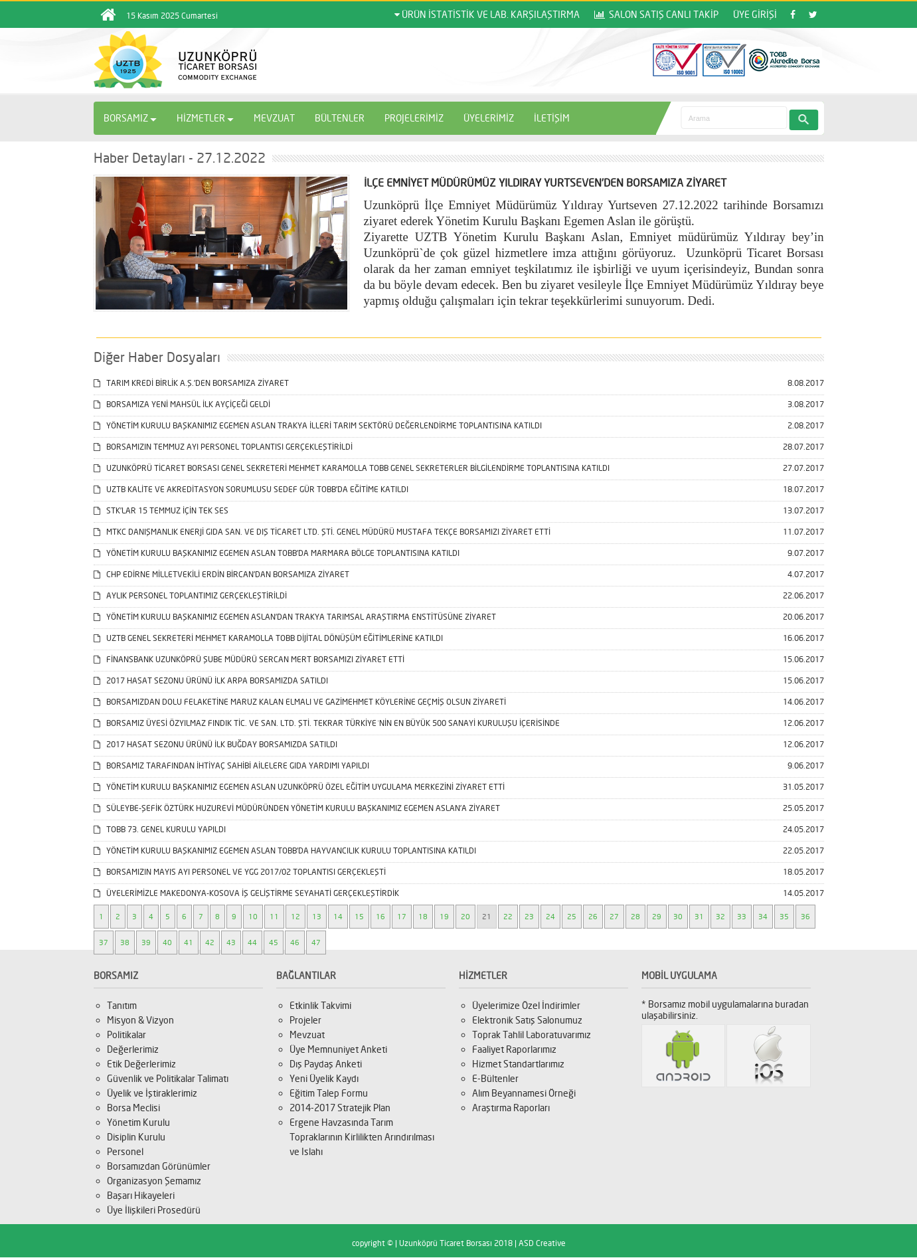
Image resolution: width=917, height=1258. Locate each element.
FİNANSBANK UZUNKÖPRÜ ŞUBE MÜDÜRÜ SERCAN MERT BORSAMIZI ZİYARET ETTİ (249, 659)
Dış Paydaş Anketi (326, 1063)
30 (678, 916)
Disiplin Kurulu (136, 1136)
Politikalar (126, 1034)
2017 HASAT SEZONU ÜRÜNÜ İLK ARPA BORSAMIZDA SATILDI (211, 680)
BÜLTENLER (340, 118)
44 (252, 942)
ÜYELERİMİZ (488, 118)
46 (294, 942)
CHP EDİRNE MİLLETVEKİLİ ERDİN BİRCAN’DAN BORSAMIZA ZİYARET (221, 574)
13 (316, 916)
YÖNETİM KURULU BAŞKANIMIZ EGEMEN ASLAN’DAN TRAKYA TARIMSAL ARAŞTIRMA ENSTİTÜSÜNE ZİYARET (295, 617)
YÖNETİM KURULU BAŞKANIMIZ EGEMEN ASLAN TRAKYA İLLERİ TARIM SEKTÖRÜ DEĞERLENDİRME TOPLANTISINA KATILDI (318, 425)
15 (359, 916)
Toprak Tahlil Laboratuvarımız (531, 1034)
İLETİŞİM (552, 118)
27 (614, 916)
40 (167, 942)
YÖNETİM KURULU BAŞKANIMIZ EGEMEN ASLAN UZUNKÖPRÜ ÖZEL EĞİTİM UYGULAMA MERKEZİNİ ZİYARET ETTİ (299, 787)
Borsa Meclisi (133, 1107)
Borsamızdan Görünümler (158, 1166)
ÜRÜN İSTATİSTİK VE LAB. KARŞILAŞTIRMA (487, 14)
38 (124, 942)
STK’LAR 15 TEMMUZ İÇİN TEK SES (161, 510)
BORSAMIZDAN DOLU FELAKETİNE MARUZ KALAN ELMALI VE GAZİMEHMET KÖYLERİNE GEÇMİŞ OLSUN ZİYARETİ (300, 702)
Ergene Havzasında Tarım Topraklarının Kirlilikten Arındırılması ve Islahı (362, 1137)
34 (763, 916)
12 (295, 916)
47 (316, 942)
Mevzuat (307, 1034)
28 (635, 916)
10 (253, 916)
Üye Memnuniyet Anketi (338, 1049)
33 (741, 916)
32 (720, 916)
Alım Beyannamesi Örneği (524, 1093)
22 (508, 916)
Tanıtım (122, 1005)
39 (146, 942)
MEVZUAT (274, 118)
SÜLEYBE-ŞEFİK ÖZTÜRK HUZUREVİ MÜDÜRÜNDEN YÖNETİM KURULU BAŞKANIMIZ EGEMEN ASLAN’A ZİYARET (297, 808)
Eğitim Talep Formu (329, 1093)
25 (571, 916)
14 (338, 916)
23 (529, 916)
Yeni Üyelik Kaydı (324, 1078)
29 (656, 916)
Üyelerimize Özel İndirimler (526, 1005)
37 (103, 942)
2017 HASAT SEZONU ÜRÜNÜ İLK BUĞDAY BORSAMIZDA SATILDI (215, 744)
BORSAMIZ (130, 118)
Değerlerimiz (133, 1049)
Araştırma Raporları (511, 1107)
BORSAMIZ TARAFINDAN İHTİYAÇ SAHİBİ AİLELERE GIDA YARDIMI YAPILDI (231, 765)
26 (593, 916)
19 (444, 916)
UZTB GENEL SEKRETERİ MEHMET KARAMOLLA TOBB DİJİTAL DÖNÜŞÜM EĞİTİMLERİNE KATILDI (268, 638)
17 (401, 916)
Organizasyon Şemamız (154, 1180)
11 (274, 916)
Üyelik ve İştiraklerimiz (152, 1093)
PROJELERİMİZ (414, 118)
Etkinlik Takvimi (320, 1005)
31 (699, 916)
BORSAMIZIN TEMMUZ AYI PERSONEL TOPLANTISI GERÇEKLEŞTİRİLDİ (223, 447)
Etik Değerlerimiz (141, 1063)
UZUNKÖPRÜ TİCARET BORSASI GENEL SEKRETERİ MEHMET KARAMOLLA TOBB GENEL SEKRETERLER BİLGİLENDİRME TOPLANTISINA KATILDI (352, 468)
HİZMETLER (205, 118)
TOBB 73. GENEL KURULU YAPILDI (160, 829)
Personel (125, 1151)
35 (784, 916)
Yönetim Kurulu (138, 1122)
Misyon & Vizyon (140, 1020)
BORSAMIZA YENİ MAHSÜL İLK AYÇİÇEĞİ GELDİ (182, 404)
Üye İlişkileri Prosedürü (154, 1209)
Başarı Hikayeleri (141, 1195)
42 (209, 942)
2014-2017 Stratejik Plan (340, 1107)
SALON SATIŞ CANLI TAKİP (656, 14)
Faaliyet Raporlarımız (514, 1049)
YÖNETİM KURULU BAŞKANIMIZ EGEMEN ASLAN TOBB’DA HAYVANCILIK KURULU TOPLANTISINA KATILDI (285, 850)
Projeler (305, 1020)
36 (805, 916)
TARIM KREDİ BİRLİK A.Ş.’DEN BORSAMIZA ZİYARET (191, 383)
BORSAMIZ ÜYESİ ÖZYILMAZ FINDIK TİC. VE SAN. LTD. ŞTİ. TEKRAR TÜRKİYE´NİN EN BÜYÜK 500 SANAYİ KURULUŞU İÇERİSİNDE (327, 723)
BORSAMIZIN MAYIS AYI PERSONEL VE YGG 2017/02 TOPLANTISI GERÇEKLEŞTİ (240, 872)
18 (423, 916)
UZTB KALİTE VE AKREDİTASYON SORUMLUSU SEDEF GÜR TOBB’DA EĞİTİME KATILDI (251, 489)
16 (380, 916)
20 (465, 916)
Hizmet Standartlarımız (518, 1063)
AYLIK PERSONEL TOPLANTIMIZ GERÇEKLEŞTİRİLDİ (190, 595)
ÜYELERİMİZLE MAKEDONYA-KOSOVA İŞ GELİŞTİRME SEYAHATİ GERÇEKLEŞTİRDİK (246, 893)
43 (231, 942)
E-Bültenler (495, 1078)
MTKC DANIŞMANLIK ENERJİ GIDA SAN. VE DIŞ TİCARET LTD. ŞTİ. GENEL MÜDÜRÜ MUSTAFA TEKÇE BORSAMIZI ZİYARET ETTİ (322, 532)
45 (273, 942)
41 (188, 942)
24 (550, 916)
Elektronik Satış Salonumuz (527, 1020)
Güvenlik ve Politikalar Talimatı (167, 1078)
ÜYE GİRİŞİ (755, 14)
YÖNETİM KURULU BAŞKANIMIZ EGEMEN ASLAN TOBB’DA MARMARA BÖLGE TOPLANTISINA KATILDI (276, 553)
